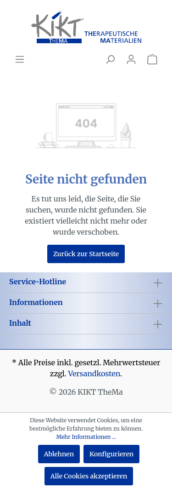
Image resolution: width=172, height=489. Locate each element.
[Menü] (19, 59)
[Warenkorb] (152, 59)
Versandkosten (94, 373)
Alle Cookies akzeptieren (89, 476)
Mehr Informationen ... (86, 436)
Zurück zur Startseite (86, 254)
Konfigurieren (111, 454)
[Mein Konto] (131, 59)
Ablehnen (59, 454)
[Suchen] (110, 59)
